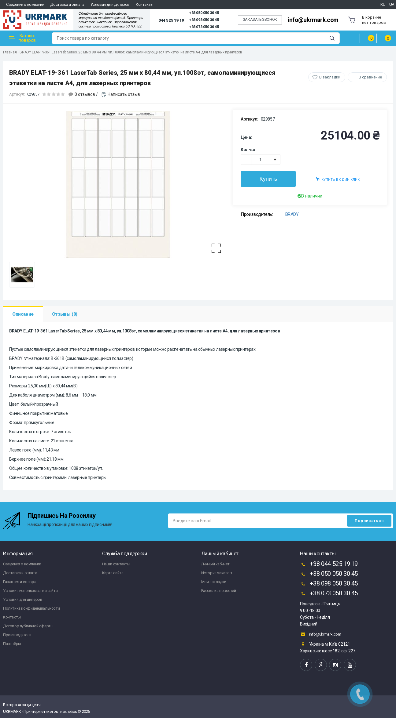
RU (382, 4)
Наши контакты (116, 564)
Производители (17, 635)
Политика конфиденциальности (31, 608)
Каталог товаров (22, 38)
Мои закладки (213, 581)
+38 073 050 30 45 (204, 27)
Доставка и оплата (67, 4)
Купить (268, 179)
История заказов (216, 573)
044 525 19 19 (171, 20)
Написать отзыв (124, 94)
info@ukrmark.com (313, 20)
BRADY (292, 214)
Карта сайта (113, 573)
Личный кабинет (215, 564)
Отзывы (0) (64, 314)
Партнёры (12, 643)
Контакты (145, 4)
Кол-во (248, 149)
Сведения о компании (25, 4)
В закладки (329, 77)
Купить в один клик (338, 179)
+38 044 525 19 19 (329, 564)
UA (391, 4)
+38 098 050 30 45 (204, 20)
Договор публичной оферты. (28, 626)
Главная (10, 52)
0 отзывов (85, 94)
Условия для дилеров (110, 4)
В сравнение (370, 77)
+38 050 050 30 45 (204, 13)
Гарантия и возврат (20, 581)
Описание (23, 314)
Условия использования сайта (30, 590)
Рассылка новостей (218, 590)
